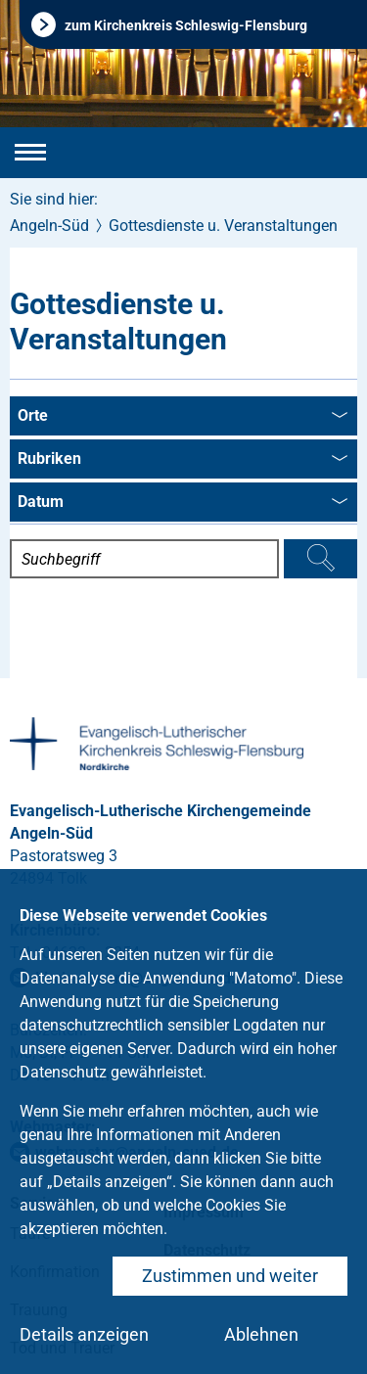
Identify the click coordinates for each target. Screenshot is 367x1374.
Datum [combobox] (182, 503)
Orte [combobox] (182, 416)
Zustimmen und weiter (230, 1275)
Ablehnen (261, 1334)
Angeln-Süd (49, 225)
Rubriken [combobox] (182, 460)
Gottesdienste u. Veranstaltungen (223, 225)
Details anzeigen (84, 1334)
